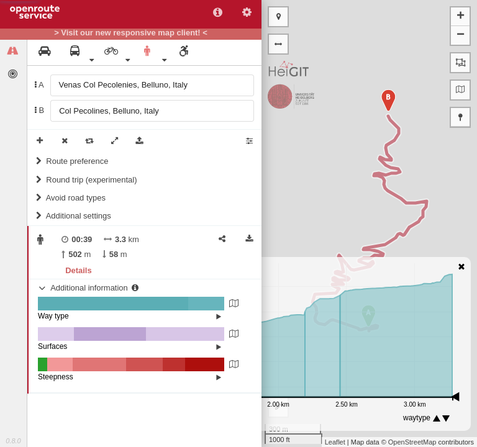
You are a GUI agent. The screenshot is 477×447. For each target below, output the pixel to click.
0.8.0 (13, 441)
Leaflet (335, 442)
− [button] (461, 35)
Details (78, 270)
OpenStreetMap (412, 442)
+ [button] (461, 16)
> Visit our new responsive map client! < (130, 33)
